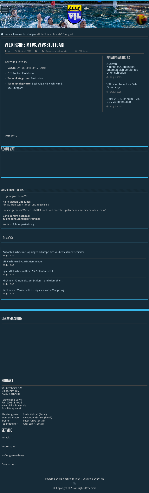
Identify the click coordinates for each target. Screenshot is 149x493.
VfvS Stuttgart (15, 87)
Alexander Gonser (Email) (37, 417)
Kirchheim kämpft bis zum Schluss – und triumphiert (32, 280)
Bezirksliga (29, 34)
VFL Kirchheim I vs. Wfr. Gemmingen (122, 86)
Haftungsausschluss (13, 455)
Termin (17, 34)
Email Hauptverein (12, 408)
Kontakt (6, 437)
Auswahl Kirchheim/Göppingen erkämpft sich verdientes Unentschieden (122, 68)
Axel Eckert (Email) (33, 423)
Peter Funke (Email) (34, 420)
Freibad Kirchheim (23, 73)
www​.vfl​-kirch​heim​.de (14, 405)
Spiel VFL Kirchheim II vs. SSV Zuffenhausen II (123, 100)
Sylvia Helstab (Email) (35, 414)
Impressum (8, 446)
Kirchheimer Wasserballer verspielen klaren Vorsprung (33, 290)
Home (6, 34)
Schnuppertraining (23, 224)
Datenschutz (9, 464)
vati (9, 51)
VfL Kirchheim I (53, 83)
